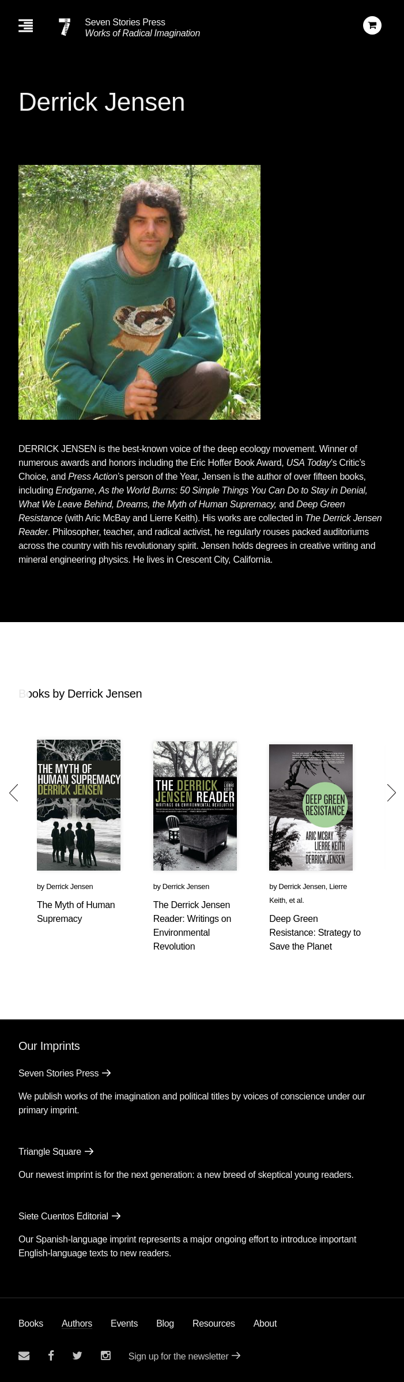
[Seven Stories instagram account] (105, 1355)
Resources (213, 1323)
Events (124, 1323)
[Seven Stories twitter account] (77, 1355)
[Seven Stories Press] (64, 27)
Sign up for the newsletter (179, 1356)
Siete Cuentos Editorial (63, 1216)
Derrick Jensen (69, 886)
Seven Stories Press (125, 22)
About (265, 1323)
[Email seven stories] (23, 1355)
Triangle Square (49, 1152)
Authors (77, 1323)
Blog (165, 1323)
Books (30, 1323)
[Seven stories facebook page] (51, 1355)
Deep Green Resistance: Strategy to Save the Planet (315, 932)
